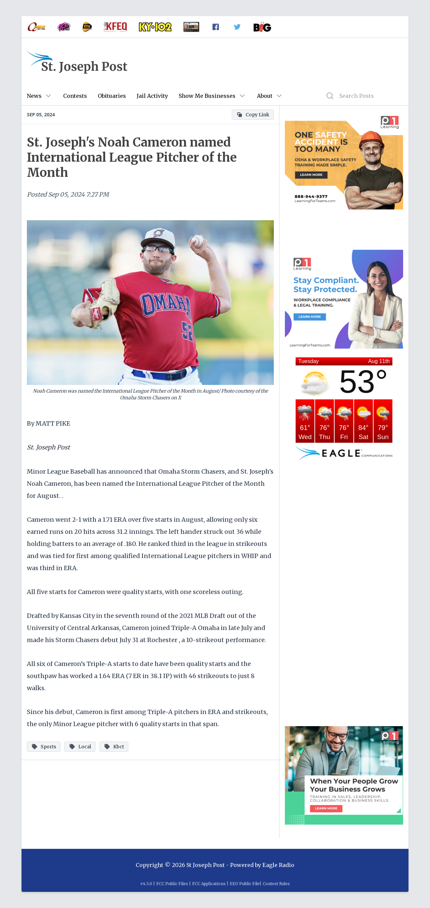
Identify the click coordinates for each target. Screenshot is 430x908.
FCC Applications (209, 883)
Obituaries (112, 95)
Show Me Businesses (207, 95)
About (264, 95)
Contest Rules (276, 883)
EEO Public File (245, 883)
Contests (75, 95)
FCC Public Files (172, 883)
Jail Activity (152, 95)
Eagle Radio (278, 865)
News (34, 95)
